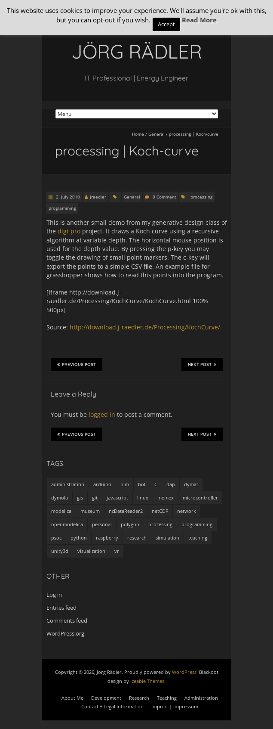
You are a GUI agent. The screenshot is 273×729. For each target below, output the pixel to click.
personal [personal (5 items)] (102, 524)
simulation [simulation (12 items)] (167, 537)
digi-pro (69, 231)
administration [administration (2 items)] (67, 484)
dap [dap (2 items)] (170, 484)
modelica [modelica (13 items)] (61, 511)
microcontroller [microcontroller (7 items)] (200, 497)
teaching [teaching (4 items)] (197, 537)
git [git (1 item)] (95, 497)
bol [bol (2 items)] (141, 484)
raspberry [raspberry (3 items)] (107, 537)
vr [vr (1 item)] (116, 551)
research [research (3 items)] (137, 537)
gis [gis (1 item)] (80, 497)
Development (106, 698)
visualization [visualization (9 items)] (91, 551)
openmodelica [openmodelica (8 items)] (67, 524)
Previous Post (76, 364)
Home (138, 134)
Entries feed (61, 607)
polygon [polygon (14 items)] (130, 524)
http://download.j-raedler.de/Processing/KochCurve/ (145, 327)
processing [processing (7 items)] (160, 524)
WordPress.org (65, 633)
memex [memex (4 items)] (165, 497)
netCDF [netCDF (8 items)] (160, 511)
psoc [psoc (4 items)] (56, 537)
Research (139, 698)
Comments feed (66, 620)
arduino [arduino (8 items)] (102, 484)
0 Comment (164, 197)
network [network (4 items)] (186, 511)
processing (201, 197)
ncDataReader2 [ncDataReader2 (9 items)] (126, 511)
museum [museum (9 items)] (90, 511)
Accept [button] (166, 24)
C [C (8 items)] (155, 484)
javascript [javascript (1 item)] (117, 497)
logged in (102, 414)
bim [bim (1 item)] (124, 484)
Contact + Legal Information (112, 706)
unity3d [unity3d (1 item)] (59, 551)
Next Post (202, 364)
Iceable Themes (147, 681)
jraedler (98, 197)
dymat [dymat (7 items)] (191, 484)
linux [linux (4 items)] (142, 497)
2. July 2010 (67, 197)
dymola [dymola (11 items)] (59, 497)
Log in (54, 595)
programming (62, 208)
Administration (201, 698)
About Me (72, 698)
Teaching (167, 698)
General (156, 134)
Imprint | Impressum (174, 706)
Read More (199, 20)
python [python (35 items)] (79, 537)
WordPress (184, 672)
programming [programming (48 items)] (196, 524)
